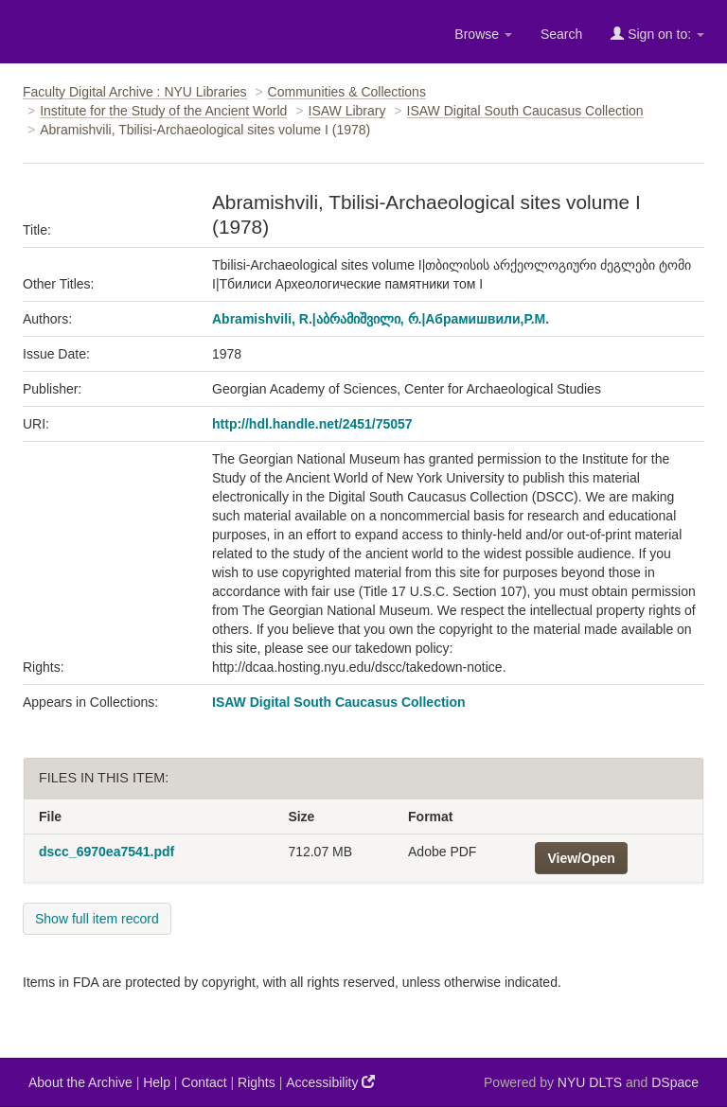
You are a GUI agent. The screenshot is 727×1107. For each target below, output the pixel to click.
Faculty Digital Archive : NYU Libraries (135, 91)
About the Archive (80, 1082)
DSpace (675, 1082)
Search (561, 34)
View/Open (580, 858)
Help (156, 1082)
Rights (256, 1082)
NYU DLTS (590, 1082)
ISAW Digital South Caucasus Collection (525, 110)
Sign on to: (657, 34)
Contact (203, 1082)
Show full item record (97, 918)
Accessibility (330, 1082)
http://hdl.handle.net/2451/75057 (312, 423)
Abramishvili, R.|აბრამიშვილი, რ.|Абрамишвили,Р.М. (380, 318)
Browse (483, 34)
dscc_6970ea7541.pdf (106, 851)
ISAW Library (347, 110)
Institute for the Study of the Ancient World (163, 110)
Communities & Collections (347, 91)
